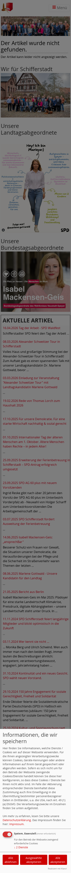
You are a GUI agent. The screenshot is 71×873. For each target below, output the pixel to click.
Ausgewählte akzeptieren (34, 860)
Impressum (16, 824)
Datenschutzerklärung (17, 820)
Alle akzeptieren (57, 860)
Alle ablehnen (11, 860)
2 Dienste (21, 847)
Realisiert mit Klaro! (57, 868)
